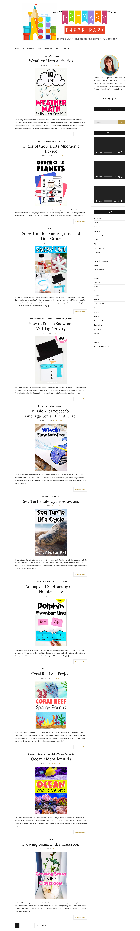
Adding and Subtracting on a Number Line (51, 589)
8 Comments (57, 420)
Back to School (98, 227)
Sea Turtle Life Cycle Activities (51, 501)
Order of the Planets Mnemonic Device (51, 149)
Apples (96, 223)
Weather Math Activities (51, 60)
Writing (96, 342)
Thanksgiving (98, 325)
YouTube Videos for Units (61, 754)
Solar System (60, 141)
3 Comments (58, 333)
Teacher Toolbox (99, 321)
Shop (39, 48)
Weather (54, 56)
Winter (51, 228)
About (57, 48)
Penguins (97, 282)
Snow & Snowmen (55, 319)
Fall (95, 244)
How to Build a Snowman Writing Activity (51, 326)
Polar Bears (97, 291)
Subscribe (48, 48)
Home (17, 48)
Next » (44, 925)
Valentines (97, 329)
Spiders (96, 312)
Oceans (60, 406)
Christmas (97, 231)
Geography (97, 252)
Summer (56, 496)
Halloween (97, 257)
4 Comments (56, 763)
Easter (96, 240)
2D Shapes (97, 218)
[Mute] (119, 152)
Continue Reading (80, 134)
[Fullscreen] (122, 152)
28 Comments (56, 678)
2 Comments (57, 65)
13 (37, 925)
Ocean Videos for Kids (51, 759)
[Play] (97, 152)
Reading (96, 299)
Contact (66, 48)
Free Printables (28, 48)
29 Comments (57, 848)
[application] (109, 146)
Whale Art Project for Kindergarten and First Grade (51, 414)
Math (45, 56)
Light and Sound (99, 269)
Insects (96, 265)
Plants (51, 839)
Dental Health (98, 235)
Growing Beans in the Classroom (51, 844)
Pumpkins (97, 295)
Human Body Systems (101, 261)
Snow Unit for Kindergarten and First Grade (51, 236)
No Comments (58, 155)
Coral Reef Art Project (51, 673)
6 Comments (56, 596)
